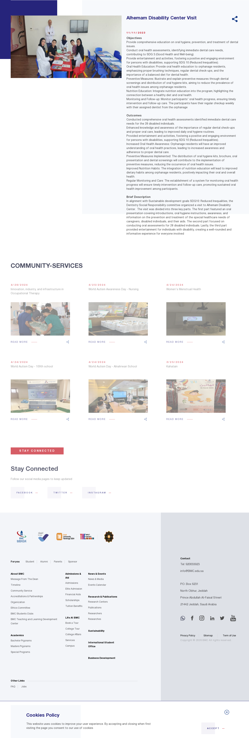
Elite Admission (73, 589)
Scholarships (72, 600)
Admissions (71, 583)
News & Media (96, 579)
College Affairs (73, 634)
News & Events (97, 574)
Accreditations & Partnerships (27, 596)
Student (29, 562)
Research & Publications (102, 597)
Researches (94, 619)
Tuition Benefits (73, 606)
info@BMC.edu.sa (191, 571)
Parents (58, 562)
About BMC (17, 574)
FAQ (13, 687)
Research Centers (98, 602)
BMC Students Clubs (22, 614)
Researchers (95, 613)
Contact (185, 559)
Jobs (23, 687)
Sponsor (72, 562)
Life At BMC (72, 618)
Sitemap (208, 636)
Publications (94, 608)
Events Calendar (97, 585)
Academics (17, 635)
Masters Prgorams (20, 646)
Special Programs (20, 652)
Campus (70, 646)
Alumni (44, 562)
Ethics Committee (20, 608)
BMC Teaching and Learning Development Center (34, 621)
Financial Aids (73, 594)
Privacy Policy (187, 636)
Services (70, 640)
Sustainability (96, 631)
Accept (213, 728)
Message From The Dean (24, 579)
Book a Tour (71, 623)
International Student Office (101, 645)
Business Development (101, 658)
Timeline (15, 585)
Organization (18, 602)
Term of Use (229, 636)
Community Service (21, 591)
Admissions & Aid (73, 576)
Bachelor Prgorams (21, 641)
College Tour (72, 629)
